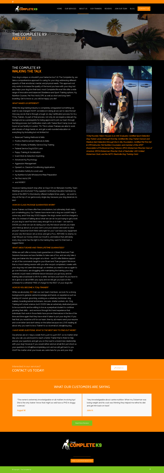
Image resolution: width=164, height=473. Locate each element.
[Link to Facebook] (13, 1)
